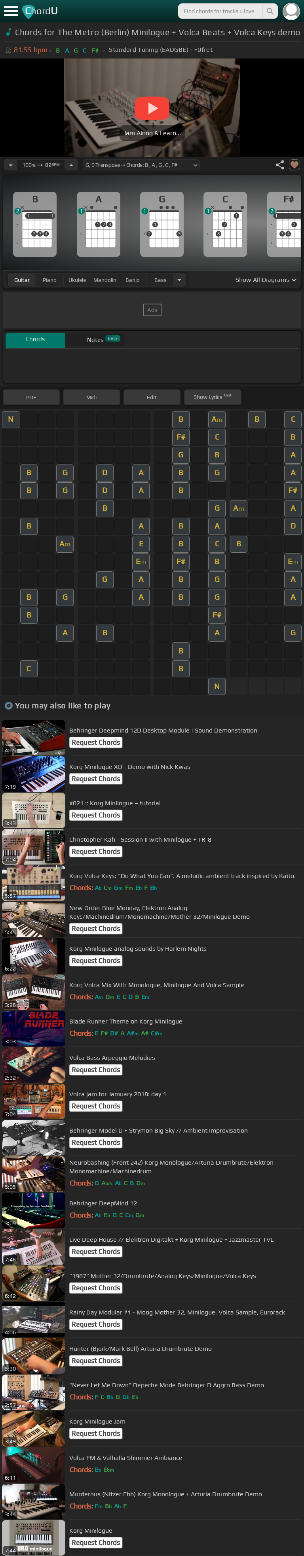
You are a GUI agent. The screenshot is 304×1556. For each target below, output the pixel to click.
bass (160, 280)
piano (50, 280)
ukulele (77, 280)
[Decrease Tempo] (10, 164)
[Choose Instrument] (179, 280)
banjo (132, 280)
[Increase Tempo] (71, 164)
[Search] (269, 11)
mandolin (104, 280)
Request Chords (96, 742)
